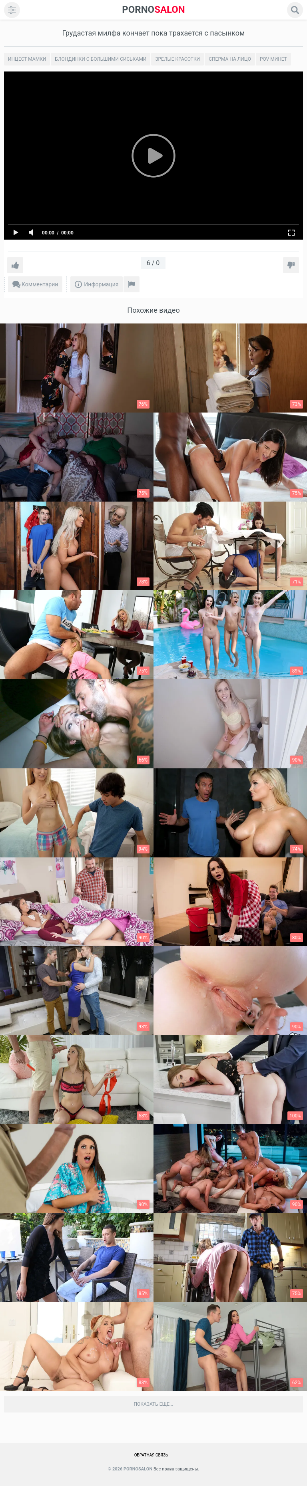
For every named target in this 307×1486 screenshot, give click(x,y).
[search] (295, 10)
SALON (153, 10)
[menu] (12, 10)
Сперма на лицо (230, 59)
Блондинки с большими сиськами (100, 59)
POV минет (273, 59)
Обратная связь (151, 1455)
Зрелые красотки (177, 59)
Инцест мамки (27, 59)
